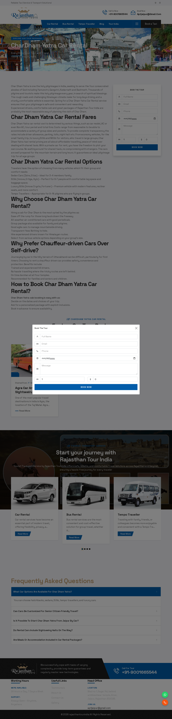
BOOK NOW (86, 387)
